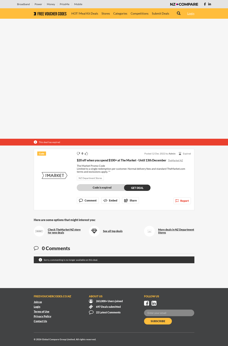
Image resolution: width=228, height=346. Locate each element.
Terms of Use (41, 311)
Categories (120, 13)
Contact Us (40, 321)
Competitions (140, 13)
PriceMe (64, 4)
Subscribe (158, 321)
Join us (38, 301)
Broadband (23, 4)
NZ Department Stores (90, 178)
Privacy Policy (42, 316)
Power (38, 4)
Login (190, 13)
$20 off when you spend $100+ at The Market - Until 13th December (121, 160)
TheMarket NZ (175, 160)
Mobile (78, 4)
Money (51, 4)
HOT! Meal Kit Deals (84, 13)
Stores (105, 13)
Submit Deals (160, 13)
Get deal (137, 187)
